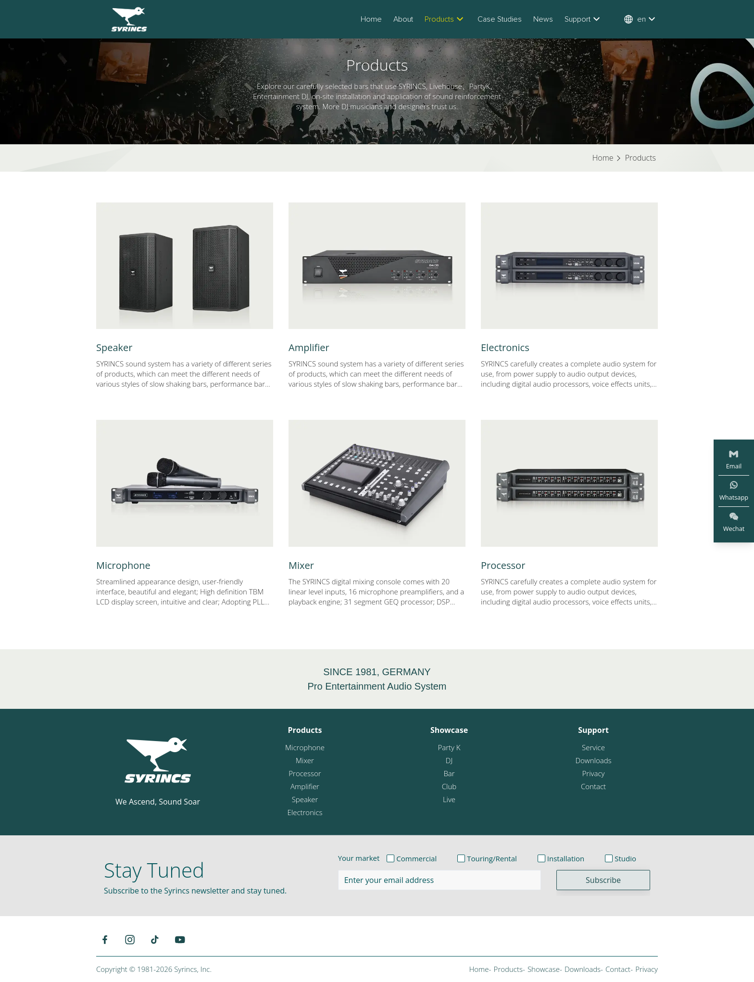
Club (449, 786)
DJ (449, 760)
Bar (448, 773)
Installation (565, 858)
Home (371, 19)
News (543, 19)
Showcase (449, 730)
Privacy (593, 773)
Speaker (114, 347)
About (403, 19)
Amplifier (309, 347)
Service (593, 747)
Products (445, 19)
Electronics (505, 347)
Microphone (123, 565)
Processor (503, 565)
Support (584, 19)
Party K (449, 747)
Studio (625, 858)
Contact (593, 786)
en (641, 19)
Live (449, 799)
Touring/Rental (492, 858)
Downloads (593, 760)
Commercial (416, 858)
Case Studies (500, 19)
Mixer (301, 565)
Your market (359, 858)
